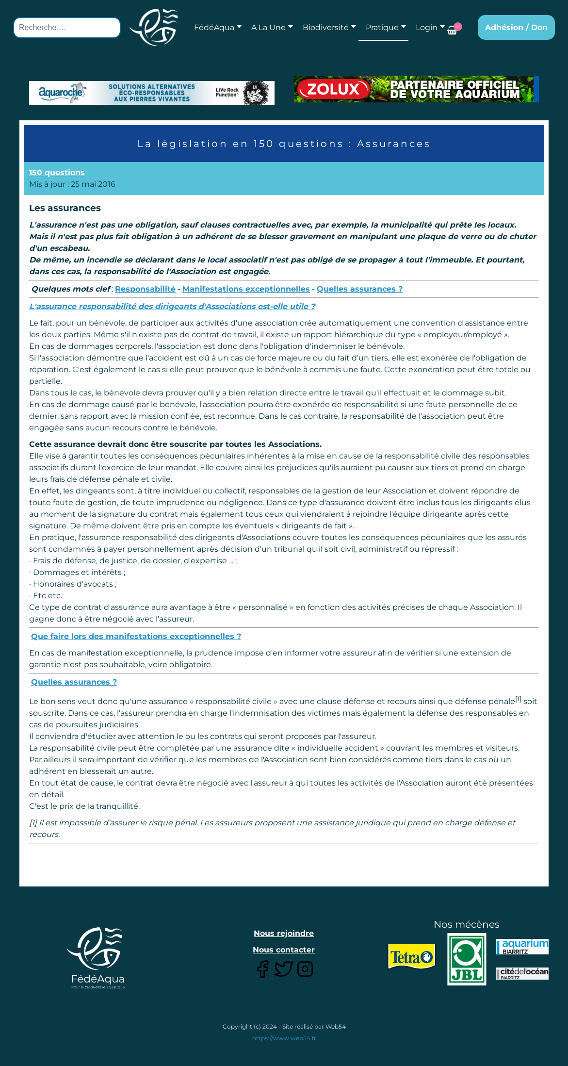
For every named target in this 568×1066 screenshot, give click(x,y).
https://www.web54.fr (284, 1038)
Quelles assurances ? (360, 289)
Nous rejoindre (284, 933)
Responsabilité (145, 289)
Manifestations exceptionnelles (246, 289)
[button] (269, 27)
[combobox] (67, 27)
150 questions (57, 172)
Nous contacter (284, 949)
